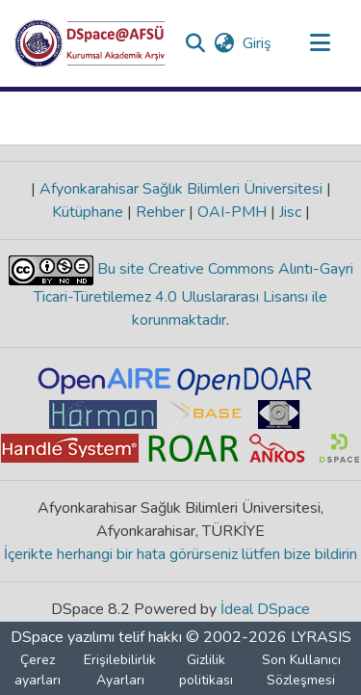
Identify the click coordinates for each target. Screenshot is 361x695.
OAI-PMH (232, 212)
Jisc (290, 212)
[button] (90, 43)
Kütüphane (89, 212)
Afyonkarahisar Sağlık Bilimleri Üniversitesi (181, 189)
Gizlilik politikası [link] (206, 670)
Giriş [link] (258, 43)
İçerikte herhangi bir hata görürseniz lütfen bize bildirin (180, 554)
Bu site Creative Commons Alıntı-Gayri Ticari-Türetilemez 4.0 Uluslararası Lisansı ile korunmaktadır (193, 294)
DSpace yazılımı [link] (63, 637)
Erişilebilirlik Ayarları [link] (120, 670)
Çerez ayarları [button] (37, 670)
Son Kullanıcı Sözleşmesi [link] (301, 670)
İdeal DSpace (265, 609)
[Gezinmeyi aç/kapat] (320, 43)
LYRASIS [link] (321, 637)
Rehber (160, 212)
